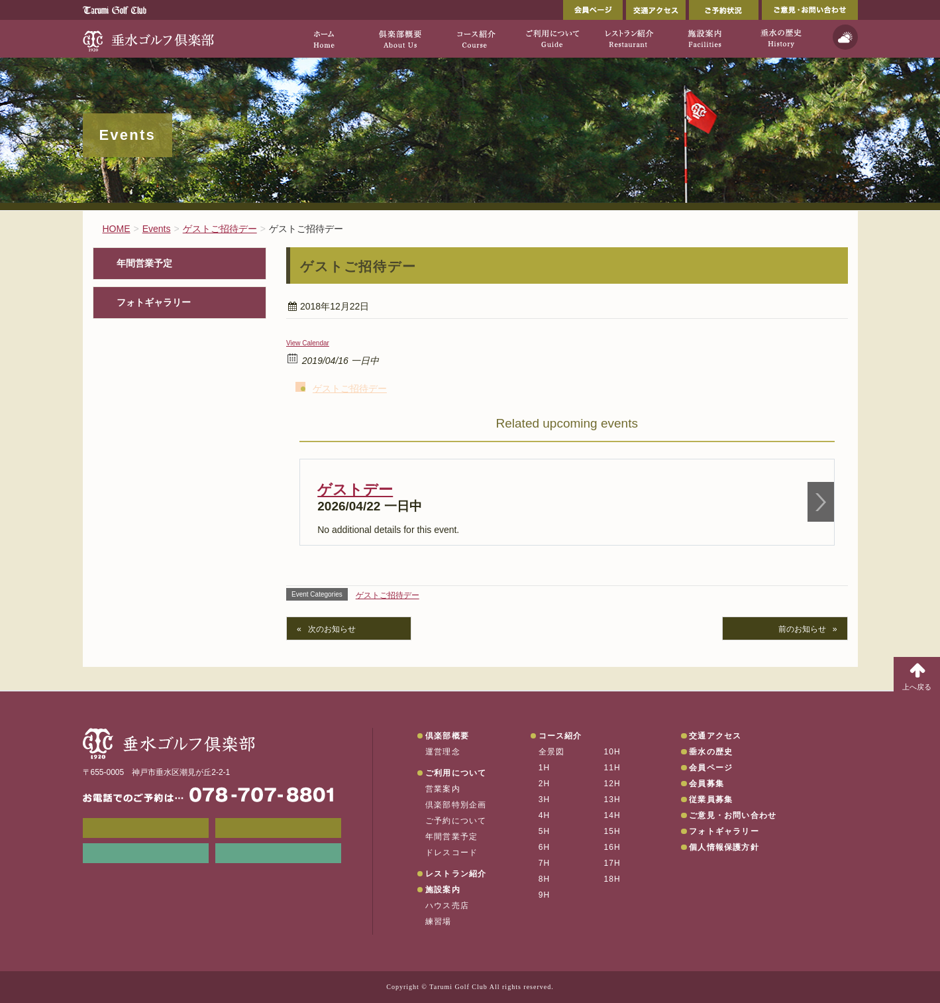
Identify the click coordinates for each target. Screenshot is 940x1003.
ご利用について (455, 773)
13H (612, 799)
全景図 (552, 751)
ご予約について (455, 820)
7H (544, 863)
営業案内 (442, 789)
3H (544, 799)
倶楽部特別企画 (455, 804)
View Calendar (307, 343)
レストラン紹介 (455, 873)
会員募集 (706, 783)
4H (544, 815)
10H (612, 751)
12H (612, 783)
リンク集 (146, 853)
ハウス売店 (447, 905)
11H (612, 767)
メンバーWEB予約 (146, 828)
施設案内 (442, 889)
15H (612, 831)
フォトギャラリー (154, 303)
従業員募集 (711, 799)
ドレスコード (451, 852)
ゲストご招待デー (350, 388)
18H (612, 879)
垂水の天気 (278, 853)
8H (544, 879)
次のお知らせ (332, 629)
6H (544, 847)
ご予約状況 (723, 10)
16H (612, 847)
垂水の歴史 (711, 751)
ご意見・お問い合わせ (810, 10)
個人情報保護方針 (724, 847)
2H (544, 783)
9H (544, 895)
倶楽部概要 (447, 735)
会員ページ (593, 10)
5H (544, 831)
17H (612, 863)
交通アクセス (656, 10)
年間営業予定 (144, 263)
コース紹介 (560, 735)
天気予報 (845, 37)
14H (612, 815)
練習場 (438, 921)
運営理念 (442, 751)
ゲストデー (355, 489)
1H (544, 767)
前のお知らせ (802, 629)
